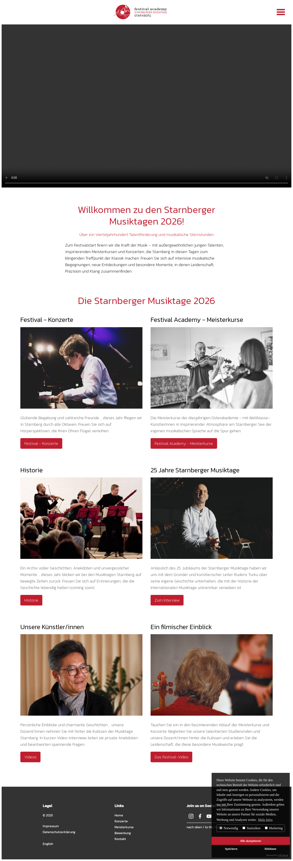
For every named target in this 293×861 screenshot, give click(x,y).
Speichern (231, 848)
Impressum (51, 826)
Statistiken (251, 828)
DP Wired (283, 855)
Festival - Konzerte (41, 443)
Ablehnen (270, 848)
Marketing (274, 828)
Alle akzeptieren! (250, 840)
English (48, 843)
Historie (31, 600)
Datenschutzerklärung (59, 831)
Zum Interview (167, 600)
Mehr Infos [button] (265, 820)
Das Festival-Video (171, 757)
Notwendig (229, 828)
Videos (30, 757)
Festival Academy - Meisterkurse (184, 443)
